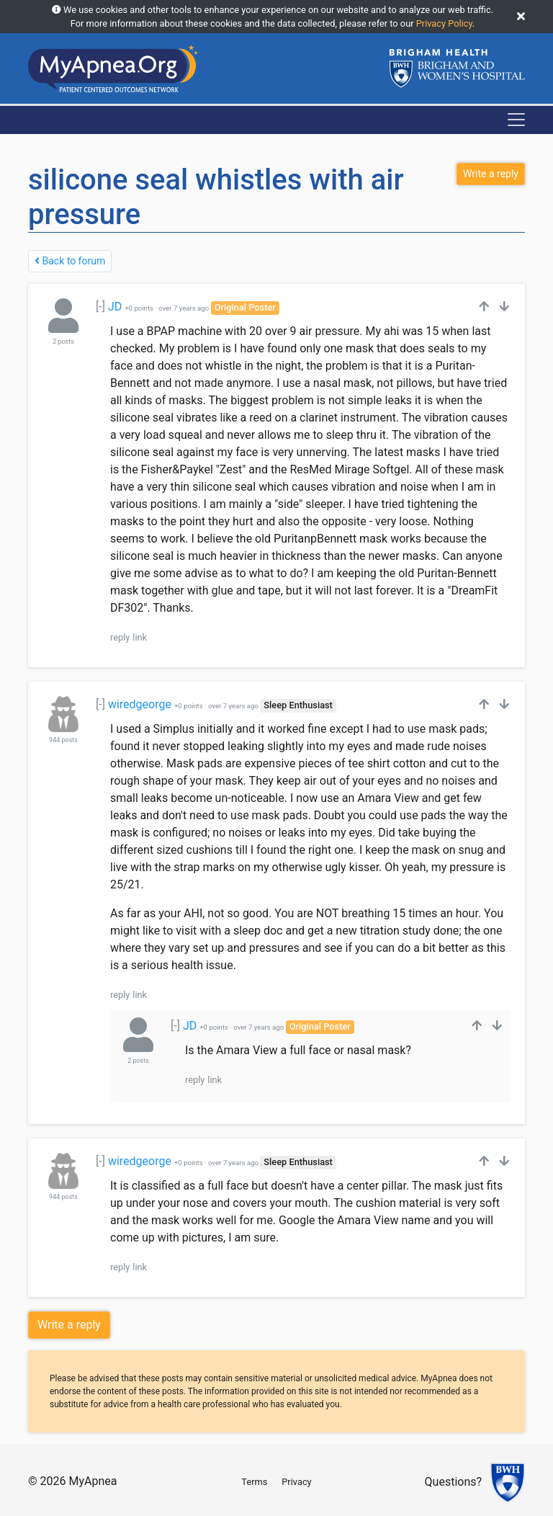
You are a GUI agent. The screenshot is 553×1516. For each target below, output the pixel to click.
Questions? (453, 1482)
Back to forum (70, 261)
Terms (254, 1481)
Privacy (296, 1481)
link (139, 637)
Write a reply (69, 1325)
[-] (100, 306)
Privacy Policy (444, 23)
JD (115, 306)
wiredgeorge (139, 704)
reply (120, 637)
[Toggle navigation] (516, 119)
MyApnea (92, 1481)
